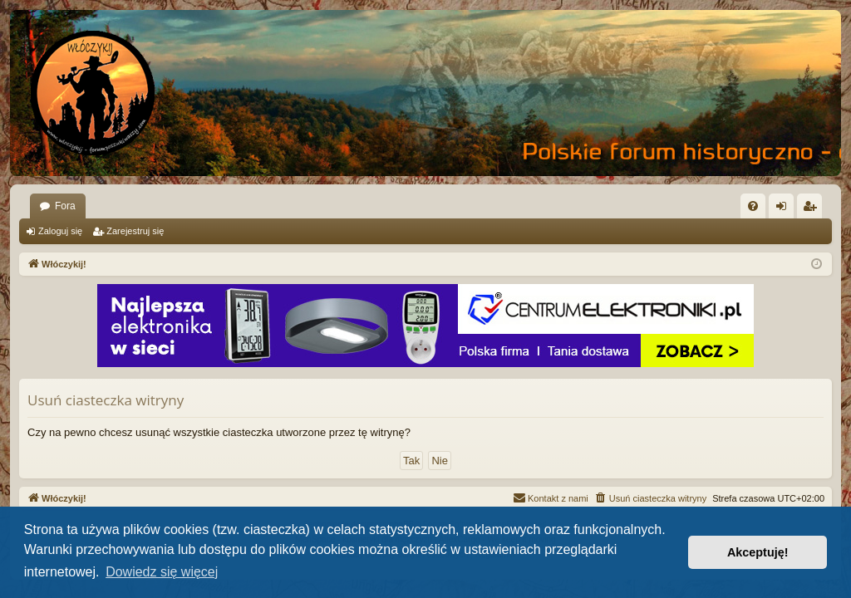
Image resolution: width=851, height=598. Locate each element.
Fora (65, 206)
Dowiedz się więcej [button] (162, 572)
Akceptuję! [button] (758, 552)
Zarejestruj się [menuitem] (813, 209)
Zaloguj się (60, 231)
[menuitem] (752, 206)
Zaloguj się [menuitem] (785, 209)
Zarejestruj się (135, 231)
